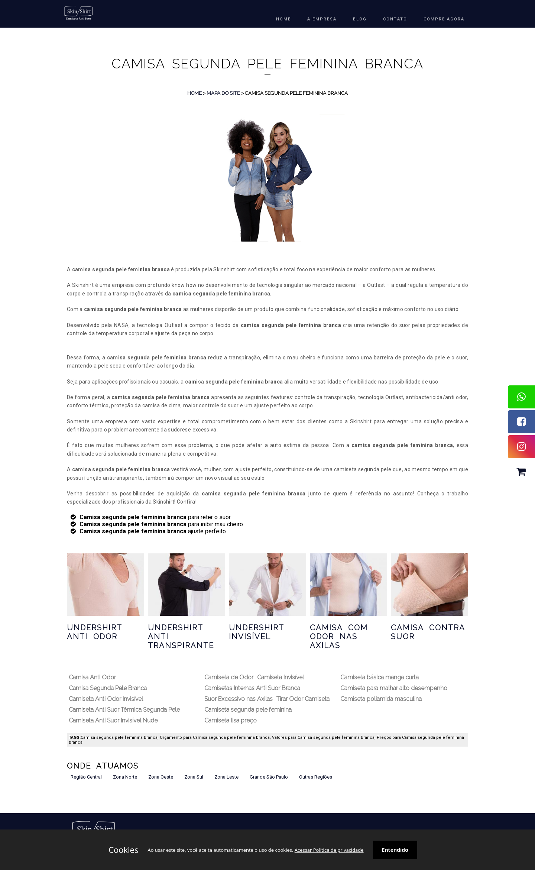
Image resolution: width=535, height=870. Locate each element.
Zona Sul (193, 777)
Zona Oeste (160, 777)
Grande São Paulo (269, 777)
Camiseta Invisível (280, 677)
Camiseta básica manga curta (379, 677)
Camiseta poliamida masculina (381, 698)
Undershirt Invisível (256, 632)
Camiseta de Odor (228, 677)
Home (194, 93)
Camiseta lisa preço (230, 720)
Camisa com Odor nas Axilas (339, 636)
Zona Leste (226, 777)
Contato (395, 19)
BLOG (360, 19)
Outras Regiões (315, 777)
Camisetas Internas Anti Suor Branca (252, 688)
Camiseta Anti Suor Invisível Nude (113, 720)
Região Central (86, 777)
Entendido (395, 849)
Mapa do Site (223, 93)
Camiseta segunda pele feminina (248, 709)
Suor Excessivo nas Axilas (238, 698)
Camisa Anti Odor (92, 677)
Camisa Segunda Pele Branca (108, 688)
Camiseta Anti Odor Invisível (106, 698)
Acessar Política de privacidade (329, 850)
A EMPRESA (322, 19)
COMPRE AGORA (444, 19)
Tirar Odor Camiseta (303, 698)
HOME (283, 19)
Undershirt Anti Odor (94, 632)
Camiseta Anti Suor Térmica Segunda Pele (124, 709)
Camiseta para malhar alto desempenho (393, 688)
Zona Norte (125, 777)
